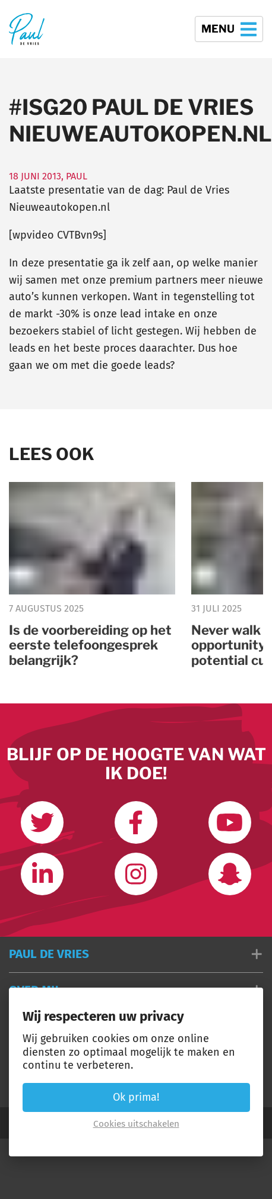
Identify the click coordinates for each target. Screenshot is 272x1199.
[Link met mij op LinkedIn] (42, 874)
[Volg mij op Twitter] (42, 822)
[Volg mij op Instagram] (136, 874)
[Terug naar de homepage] (27, 29)
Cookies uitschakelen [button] (136, 1124)
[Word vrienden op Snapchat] (229, 874)
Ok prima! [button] (136, 1097)
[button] (136, 954)
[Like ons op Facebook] (136, 822)
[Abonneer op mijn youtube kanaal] (229, 822)
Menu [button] (229, 29)
